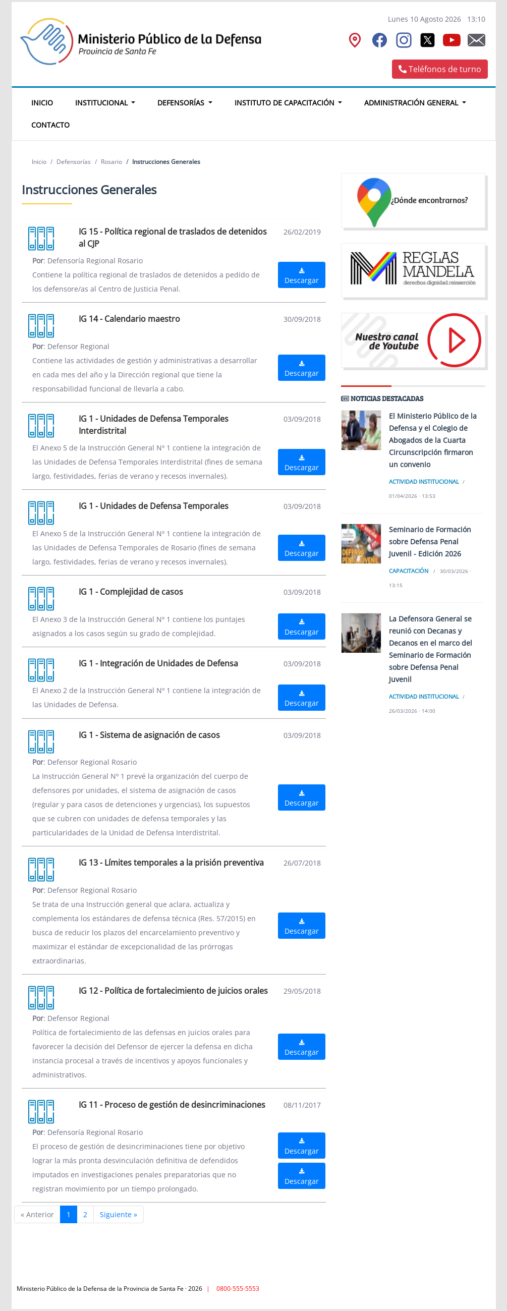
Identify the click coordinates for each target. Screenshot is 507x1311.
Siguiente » (118, 1214)
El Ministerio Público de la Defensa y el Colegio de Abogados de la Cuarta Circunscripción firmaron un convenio (433, 440)
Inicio (47, 101)
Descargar (302, 276)
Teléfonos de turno (440, 69)
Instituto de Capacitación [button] (285, 102)
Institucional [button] (102, 102)
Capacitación (408, 571)
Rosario (111, 161)
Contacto (50, 125)
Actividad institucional (424, 481)
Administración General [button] (412, 102)
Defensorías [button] (181, 102)
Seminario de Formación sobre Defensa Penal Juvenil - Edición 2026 (430, 541)
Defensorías (74, 161)
